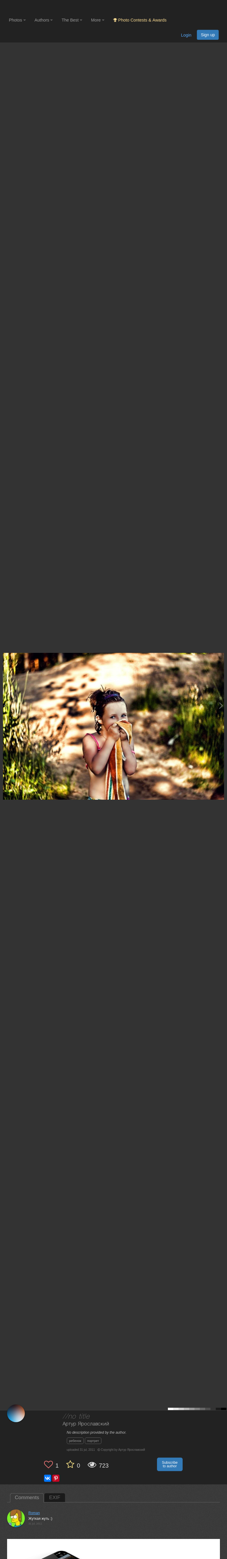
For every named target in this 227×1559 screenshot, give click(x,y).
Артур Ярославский (86, 1424)
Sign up (208, 35)
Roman (34, 1513)
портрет (93, 1441)
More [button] (97, 20)
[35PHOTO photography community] (32, 7)
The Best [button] (71, 20)
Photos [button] (17, 20)
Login (186, 35)
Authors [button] (44, 20)
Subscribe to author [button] (170, 1464)
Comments (27, 1497)
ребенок (75, 1441)
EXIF (54, 1497)
